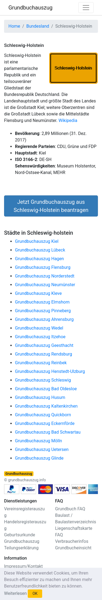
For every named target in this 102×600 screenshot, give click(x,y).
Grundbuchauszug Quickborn (43, 414)
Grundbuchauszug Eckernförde (45, 423)
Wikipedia (67, 120)
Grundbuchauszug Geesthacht (44, 345)
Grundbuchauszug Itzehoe (40, 336)
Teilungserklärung (21, 547)
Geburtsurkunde (19, 534)
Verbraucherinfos (71, 541)
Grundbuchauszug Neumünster (45, 284)
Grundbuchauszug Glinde (39, 458)
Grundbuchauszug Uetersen (42, 449)
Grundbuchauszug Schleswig (43, 380)
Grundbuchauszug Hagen (39, 258)
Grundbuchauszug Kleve (38, 293)
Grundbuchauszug (30, 7)
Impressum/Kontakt (23, 566)
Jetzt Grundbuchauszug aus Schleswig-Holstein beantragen (51, 206)
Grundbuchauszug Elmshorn (42, 302)
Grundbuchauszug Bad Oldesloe (46, 388)
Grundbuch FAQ (70, 508)
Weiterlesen (15, 593)
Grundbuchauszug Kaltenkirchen (46, 406)
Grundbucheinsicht (73, 547)
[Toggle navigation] (86, 7)
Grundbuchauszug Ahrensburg (44, 319)
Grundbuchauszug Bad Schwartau (48, 432)
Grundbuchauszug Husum (40, 397)
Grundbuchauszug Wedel (39, 328)
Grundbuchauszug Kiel (36, 241)
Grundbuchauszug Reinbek (41, 362)
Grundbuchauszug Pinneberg (43, 310)
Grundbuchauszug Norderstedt (44, 276)
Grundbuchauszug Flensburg (42, 267)
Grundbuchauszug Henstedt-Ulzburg (50, 371)
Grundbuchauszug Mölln (38, 440)
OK (34, 593)
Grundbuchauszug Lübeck (40, 250)
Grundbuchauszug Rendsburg (43, 354)
